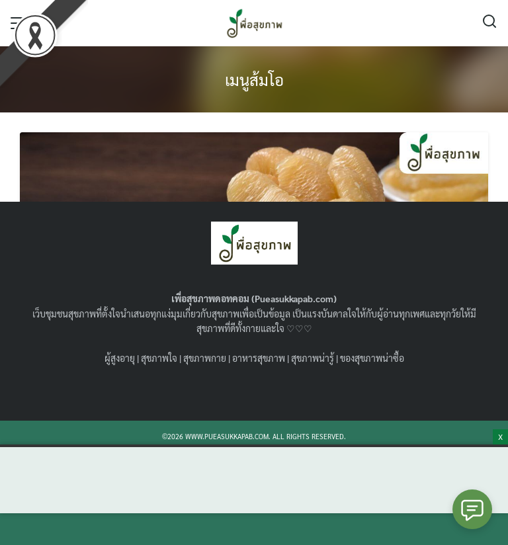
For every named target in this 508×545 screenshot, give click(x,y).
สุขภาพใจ (159, 358)
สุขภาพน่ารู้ (312, 358)
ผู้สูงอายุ (120, 358)
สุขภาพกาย (204, 358)
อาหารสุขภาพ (258, 358)
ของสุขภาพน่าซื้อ (372, 358)
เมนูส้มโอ (254, 79)
